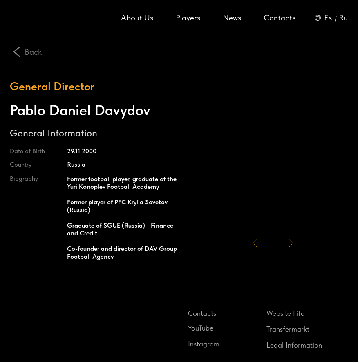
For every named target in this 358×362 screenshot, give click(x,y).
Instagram (203, 344)
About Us (137, 17)
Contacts (279, 17)
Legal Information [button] (294, 345)
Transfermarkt (287, 329)
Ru (343, 17)
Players (188, 17)
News (232, 17)
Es (328, 17)
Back (33, 52)
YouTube (200, 327)
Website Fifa (285, 313)
